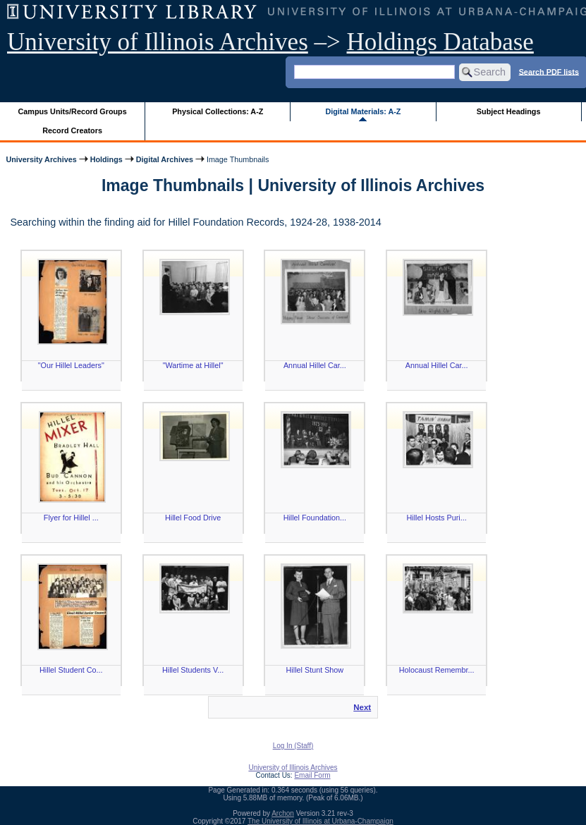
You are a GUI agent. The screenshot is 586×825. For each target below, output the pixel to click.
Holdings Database (440, 42)
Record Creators (72, 130)
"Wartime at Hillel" (193, 365)
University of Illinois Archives (157, 42)
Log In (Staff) (293, 746)
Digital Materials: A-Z (363, 111)
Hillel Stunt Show (315, 670)
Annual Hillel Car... (314, 365)
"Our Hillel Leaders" (71, 365)
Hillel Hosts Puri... (437, 517)
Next (362, 707)
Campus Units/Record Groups (72, 111)
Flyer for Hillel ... (71, 517)
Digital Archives (164, 159)
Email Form (312, 775)
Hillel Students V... (193, 670)
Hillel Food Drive (193, 517)
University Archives (41, 159)
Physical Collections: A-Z (217, 111)
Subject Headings (509, 111)
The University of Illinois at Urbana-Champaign (320, 821)
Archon (282, 813)
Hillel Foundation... (314, 517)
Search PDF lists (549, 71)
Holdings (106, 159)
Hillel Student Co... (70, 670)
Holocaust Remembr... (437, 670)
